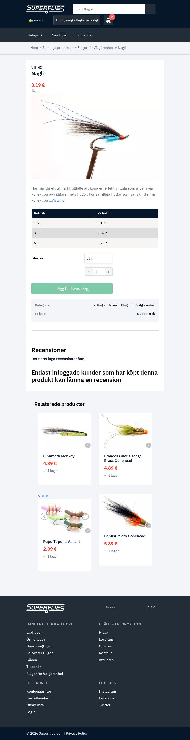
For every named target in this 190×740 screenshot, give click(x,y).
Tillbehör (33, 666)
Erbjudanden (83, 34)
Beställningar (37, 698)
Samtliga (59, 34)
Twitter (104, 705)
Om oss (105, 646)
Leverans (106, 639)
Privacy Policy (77, 733)
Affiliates (106, 660)
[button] (33, 91)
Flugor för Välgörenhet (95, 47)
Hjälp (103, 632)
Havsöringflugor (39, 646)
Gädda (31, 660)
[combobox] (98, 258)
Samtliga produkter (57, 47)
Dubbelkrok (146, 314)
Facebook (107, 698)
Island (113, 305)
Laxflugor (99, 305)
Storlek (38, 258)
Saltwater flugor (39, 653)
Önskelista (35, 705)
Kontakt (105, 653)
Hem (34, 47)
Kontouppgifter (38, 691)
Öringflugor (35, 639)
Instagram (107, 691)
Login (30, 712)
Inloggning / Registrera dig (77, 20)
